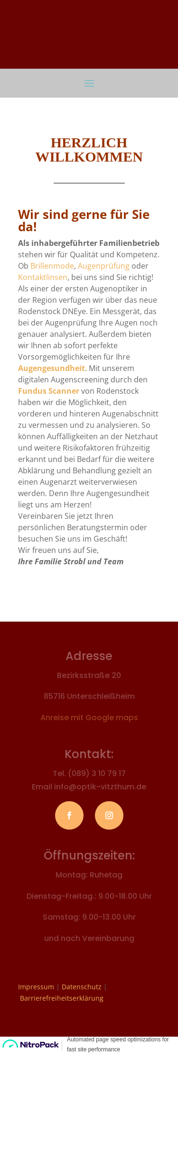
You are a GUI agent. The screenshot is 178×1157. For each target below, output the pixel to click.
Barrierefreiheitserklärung (61, 998)
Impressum (36, 986)
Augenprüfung (104, 266)
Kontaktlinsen (42, 277)
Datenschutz (82, 986)
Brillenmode (52, 266)
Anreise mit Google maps (89, 717)
